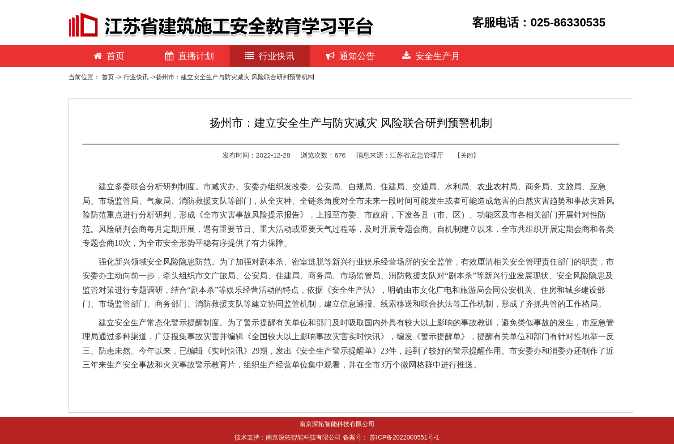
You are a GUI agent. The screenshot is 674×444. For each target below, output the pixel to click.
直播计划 (189, 56)
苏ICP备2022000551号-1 (404, 437)
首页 (109, 56)
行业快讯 (269, 56)
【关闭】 (466, 155)
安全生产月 (431, 56)
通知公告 (350, 56)
